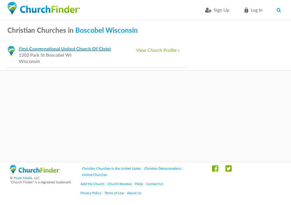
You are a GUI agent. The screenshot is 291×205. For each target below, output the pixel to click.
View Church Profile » (158, 50)
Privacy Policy (90, 193)
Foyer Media (23, 178)
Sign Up (221, 10)
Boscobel (89, 30)
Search (280, 10)
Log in (256, 10)
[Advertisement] (145, 116)
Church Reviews (120, 184)
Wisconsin (122, 30)
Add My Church (92, 184)
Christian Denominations (162, 168)
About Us (134, 193)
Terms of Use (114, 193)
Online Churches (94, 175)
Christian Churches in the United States (111, 168)
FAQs (139, 184)
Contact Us (154, 184)
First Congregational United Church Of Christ (65, 48)
